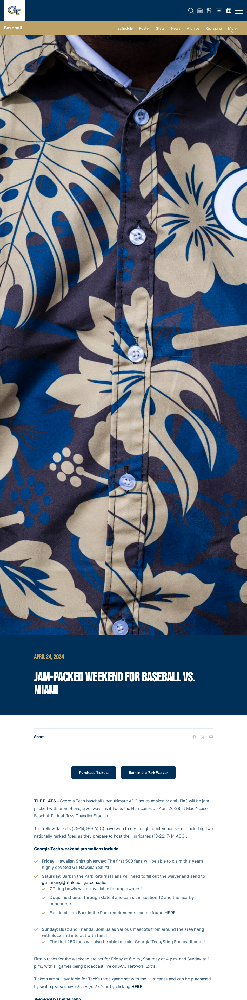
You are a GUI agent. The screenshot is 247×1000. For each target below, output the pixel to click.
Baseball (13, 27)
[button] (191, 10)
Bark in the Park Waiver (148, 772)
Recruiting (213, 28)
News (176, 28)
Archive (193, 28)
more (232, 28)
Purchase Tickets (94, 772)
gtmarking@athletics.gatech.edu (73, 882)
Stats (160, 28)
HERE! (171, 912)
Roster (144, 28)
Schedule (125, 28)
